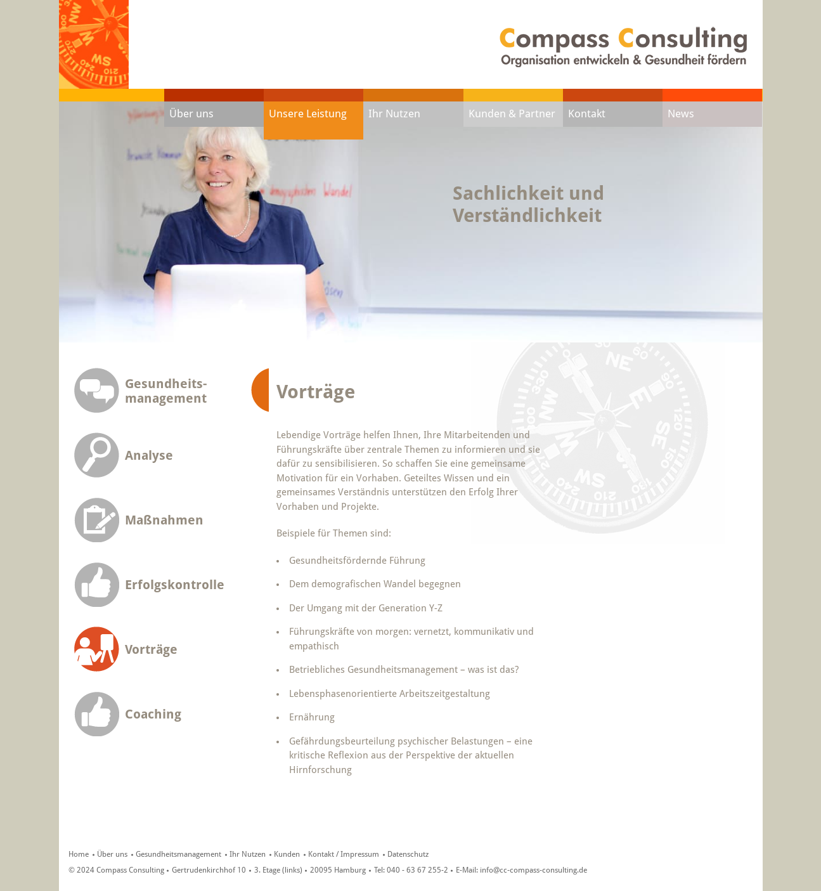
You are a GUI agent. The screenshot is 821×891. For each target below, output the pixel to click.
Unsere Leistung (308, 113)
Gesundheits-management (166, 391)
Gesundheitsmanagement (178, 854)
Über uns (191, 113)
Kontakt (586, 113)
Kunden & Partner (512, 113)
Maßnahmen (164, 520)
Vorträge (151, 649)
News (681, 113)
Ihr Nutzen (394, 113)
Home (78, 854)
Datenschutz (408, 854)
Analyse (149, 455)
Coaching (153, 714)
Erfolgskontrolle (174, 585)
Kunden (287, 854)
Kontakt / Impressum (343, 854)
